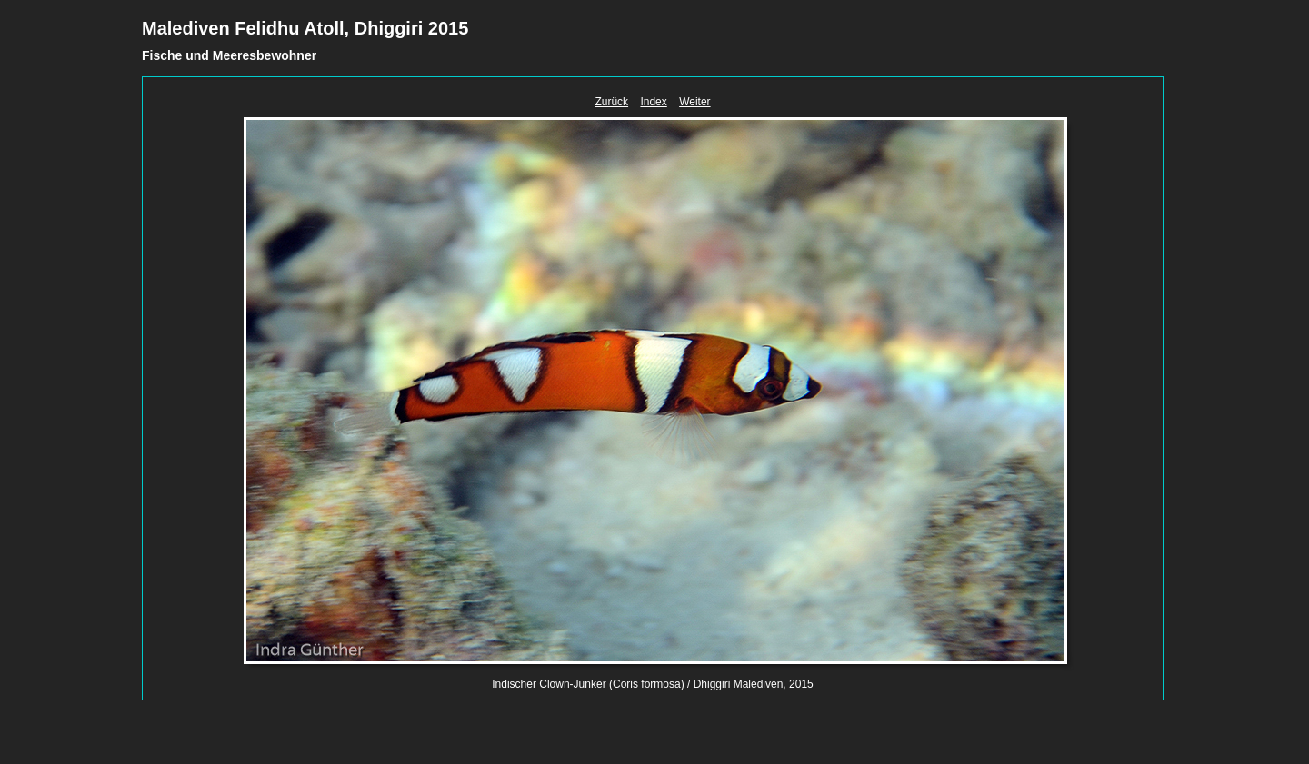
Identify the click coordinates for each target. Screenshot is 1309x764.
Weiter (694, 101)
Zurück (611, 101)
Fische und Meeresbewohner (229, 55)
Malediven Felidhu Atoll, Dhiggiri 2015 (305, 28)
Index (653, 101)
